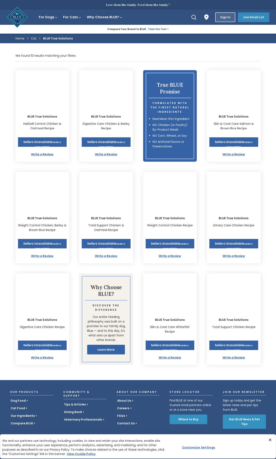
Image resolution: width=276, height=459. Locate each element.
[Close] (270, 440)
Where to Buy (188, 419)
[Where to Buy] (206, 17)
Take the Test (157, 29)
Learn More (106, 350)
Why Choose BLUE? (105, 17)
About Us (124, 401)
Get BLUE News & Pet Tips (244, 421)
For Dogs (48, 17)
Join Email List (253, 17)
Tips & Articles (75, 404)
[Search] (194, 17)
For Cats (72, 17)
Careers (123, 408)
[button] (42, 142)
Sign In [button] (225, 17)
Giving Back (73, 412)
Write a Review (42, 154)
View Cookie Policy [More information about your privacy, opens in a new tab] (81, 454)
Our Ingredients (23, 416)
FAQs (121, 416)
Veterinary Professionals (83, 419)
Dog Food (18, 401)
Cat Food (18, 408)
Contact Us (126, 423)
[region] (138, 446)
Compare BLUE (22, 423)
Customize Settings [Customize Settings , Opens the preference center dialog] (198, 447)
